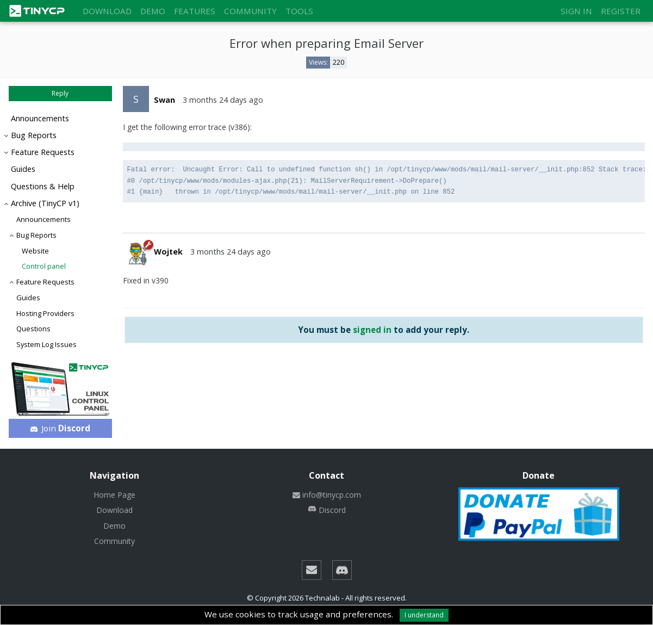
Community (250, 10)
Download (107, 10)
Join (60, 428)
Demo (152, 10)
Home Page (114, 495)
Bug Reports (34, 135)
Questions (33, 328)
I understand (424, 615)
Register (620, 10)
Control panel (44, 266)
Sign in (576, 10)
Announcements (40, 118)
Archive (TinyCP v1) (45, 203)
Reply (60, 93)
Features (194, 10)
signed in (372, 329)
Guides (23, 169)
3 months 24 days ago (223, 100)
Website (35, 251)
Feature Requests (42, 152)
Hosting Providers (45, 313)
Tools (299, 10)
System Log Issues (46, 344)
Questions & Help (42, 186)
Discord (327, 510)
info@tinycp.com (327, 495)
